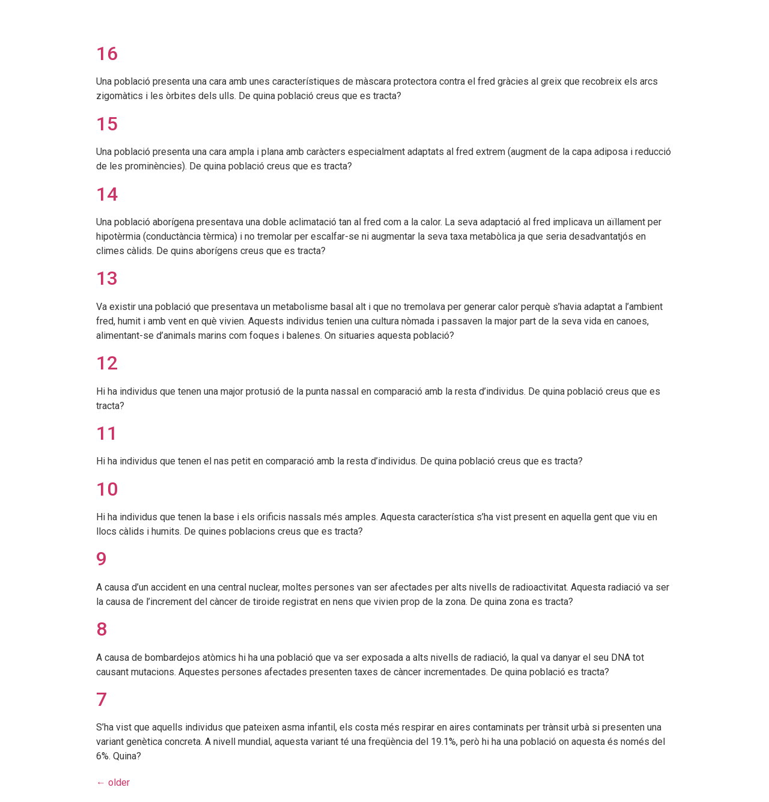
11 (107, 433)
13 (107, 278)
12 (107, 362)
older (113, 782)
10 (107, 489)
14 (107, 194)
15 (107, 123)
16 (107, 53)
